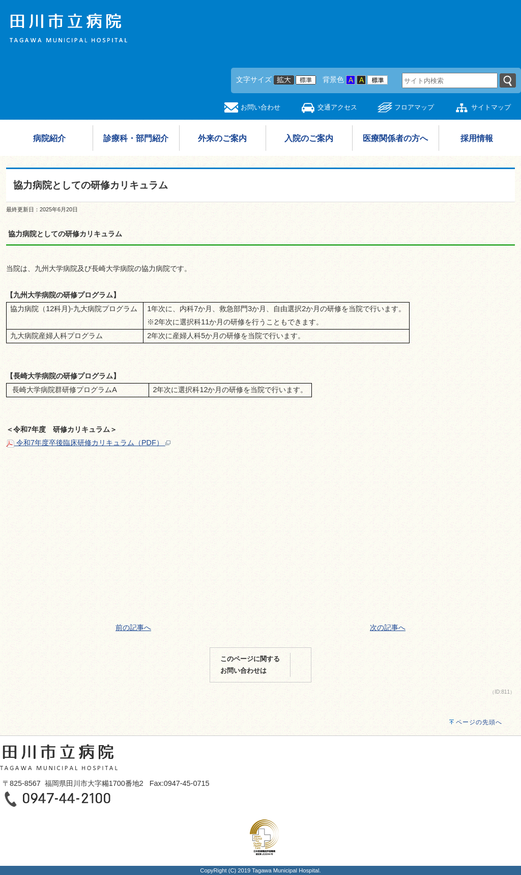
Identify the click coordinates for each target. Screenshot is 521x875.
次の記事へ (388, 627)
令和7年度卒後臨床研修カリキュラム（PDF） (88, 443)
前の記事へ (133, 627)
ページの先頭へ (479, 722)
